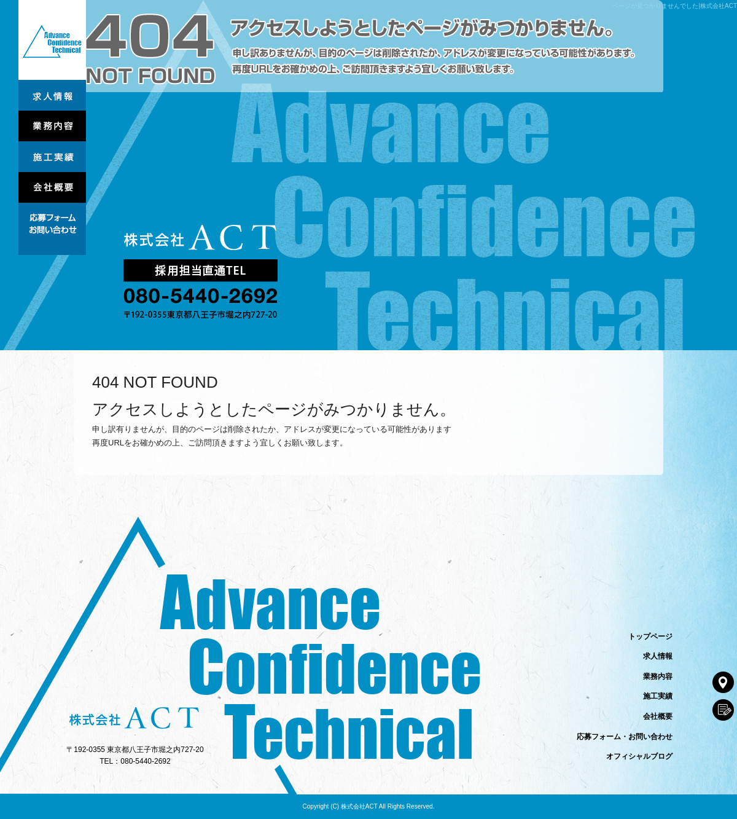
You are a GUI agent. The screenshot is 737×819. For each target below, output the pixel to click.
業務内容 (52, 126)
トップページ (52, 40)
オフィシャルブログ (639, 756)
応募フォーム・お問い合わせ (52, 229)
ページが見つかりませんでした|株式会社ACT (674, 5)
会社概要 (52, 187)
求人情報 (52, 95)
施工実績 (52, 156)
